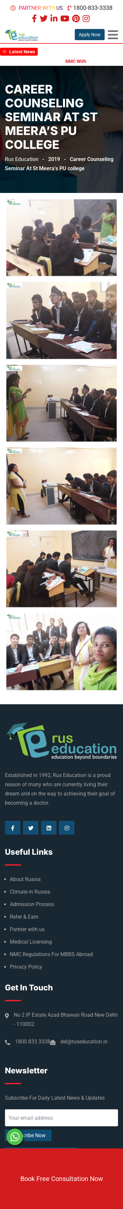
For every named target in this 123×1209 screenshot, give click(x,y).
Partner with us (41, 8)
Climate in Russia (30, 892)
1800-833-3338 (93, 7)
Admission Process (32, 904)
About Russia (25, 879)
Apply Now (90, 34)
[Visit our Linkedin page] (55, 19)
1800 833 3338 (32, 1041)
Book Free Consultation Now (61, 1179)
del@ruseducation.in (84, 1041)
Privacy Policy (26, 967)
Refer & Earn (24, 917)
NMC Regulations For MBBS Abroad (51, 954)
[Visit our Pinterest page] (76, 19)
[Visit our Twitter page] (44, 19)
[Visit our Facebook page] (35, 19)
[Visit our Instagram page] (87, 19)
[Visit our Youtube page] (65, 19)
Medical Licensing (31, 942)
